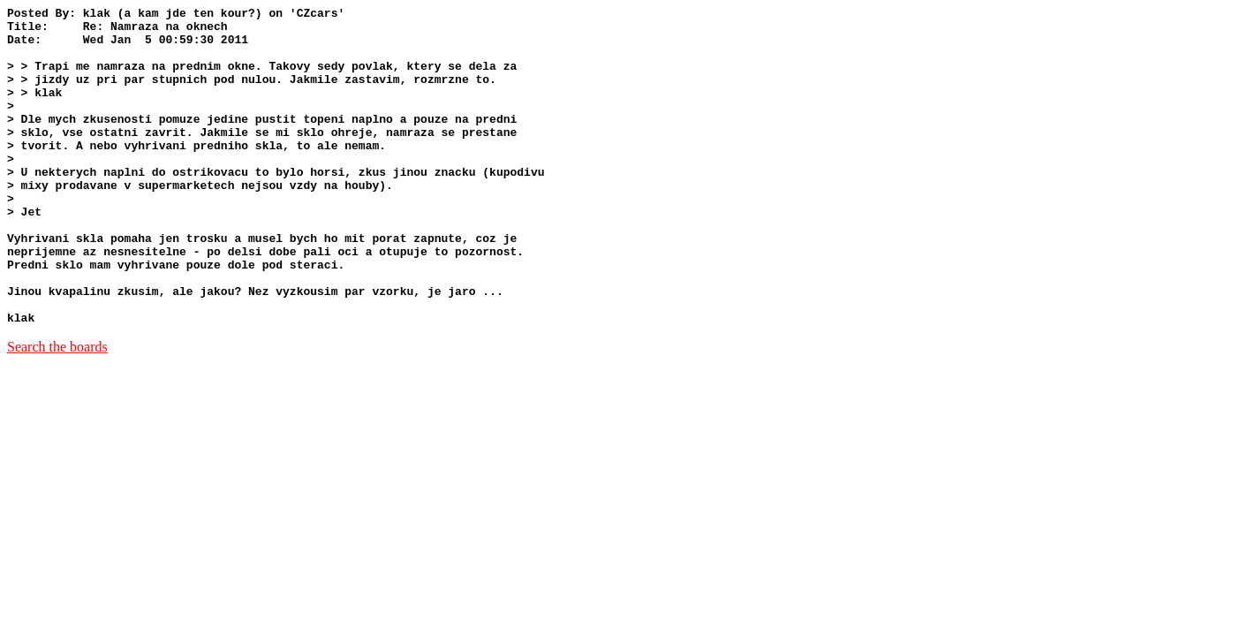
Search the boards (57, 410)
